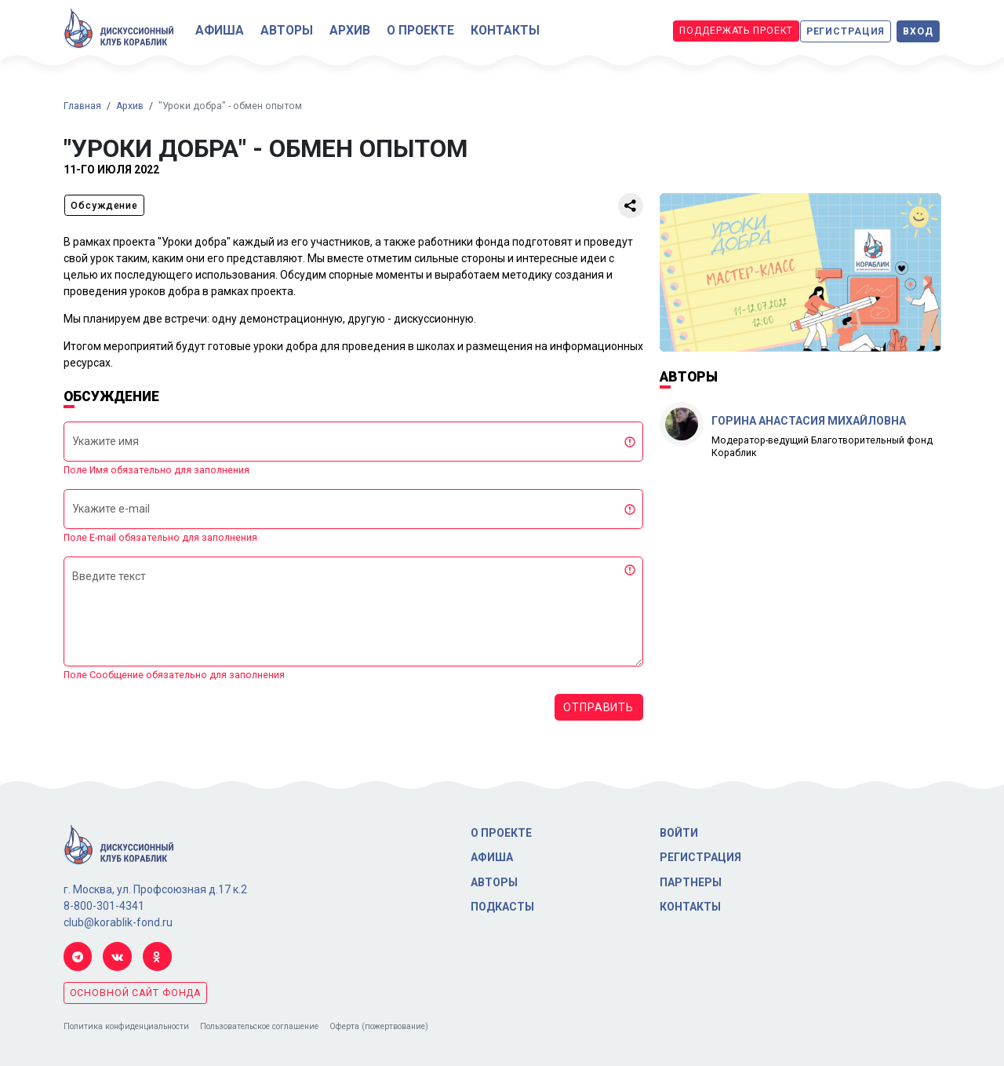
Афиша (219, 30)
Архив (349, 30)
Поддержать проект (736, 30)
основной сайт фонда (136, 993)
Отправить (598, 707)
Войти (679, 833)
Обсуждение (104, 205)
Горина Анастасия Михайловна (808, 420)
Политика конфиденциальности (126, 1026)
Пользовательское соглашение (259, 1026)
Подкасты (502, 906)
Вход (918, 31)
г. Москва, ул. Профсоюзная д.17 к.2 (155, 889)
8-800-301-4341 (104, 906)
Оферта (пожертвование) (378, 1026)
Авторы (286, 30)
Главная (82, 105)
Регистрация (846, 31)
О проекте (420, 30)
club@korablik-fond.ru (118, 922)
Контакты (505, 30)
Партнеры (691, 882)
